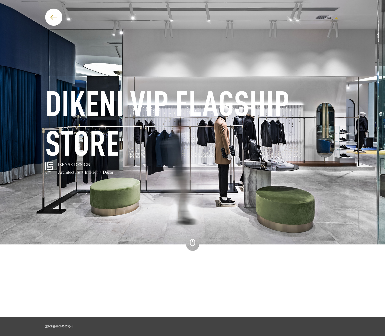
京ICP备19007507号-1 (59, 326)
